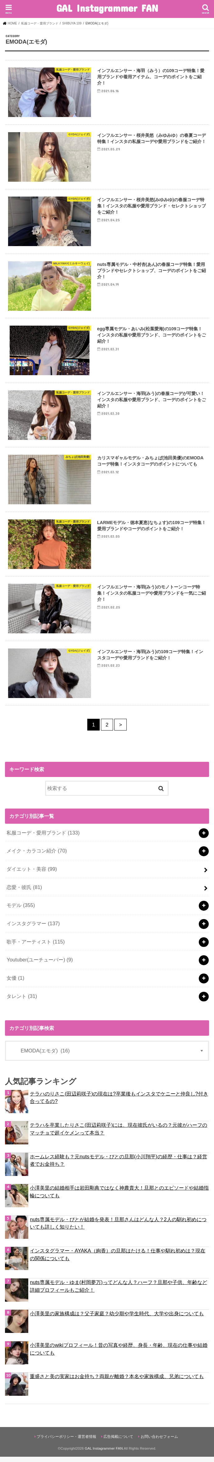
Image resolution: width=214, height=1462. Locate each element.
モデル (21, 910)
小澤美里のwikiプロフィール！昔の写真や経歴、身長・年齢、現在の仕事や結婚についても (118, 1354)
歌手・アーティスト (36, 947)
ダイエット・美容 (32, 874)
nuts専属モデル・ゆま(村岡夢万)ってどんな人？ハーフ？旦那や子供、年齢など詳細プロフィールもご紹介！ (118, 1291)
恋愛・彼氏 (24, 892)
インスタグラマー (33, 929)
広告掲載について (118, 1442)
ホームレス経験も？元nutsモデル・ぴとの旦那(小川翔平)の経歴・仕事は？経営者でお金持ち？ (118, 1165)
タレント (22, 1001)
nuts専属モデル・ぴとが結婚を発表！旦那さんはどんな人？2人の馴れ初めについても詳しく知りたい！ (118, 1228)
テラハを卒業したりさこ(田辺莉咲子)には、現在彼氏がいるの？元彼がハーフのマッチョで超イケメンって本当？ (118, 1134)
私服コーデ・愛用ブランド (43, 838)
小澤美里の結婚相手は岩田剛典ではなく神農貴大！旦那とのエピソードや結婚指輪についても (119, 1197)
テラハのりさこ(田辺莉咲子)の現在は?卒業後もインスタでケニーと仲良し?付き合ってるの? (119, 1102)
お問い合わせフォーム (159, 1442)
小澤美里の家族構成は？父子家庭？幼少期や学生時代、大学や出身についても (117, 1319)
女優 (15, 983)
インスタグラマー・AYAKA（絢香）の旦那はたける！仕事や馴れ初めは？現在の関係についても (117, 1260)
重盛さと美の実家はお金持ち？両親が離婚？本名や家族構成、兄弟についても (117, 1382)
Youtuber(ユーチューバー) (40, 965)
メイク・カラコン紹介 (37, 856)
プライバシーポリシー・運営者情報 (66, 1442)
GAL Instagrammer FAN (107, 8)
